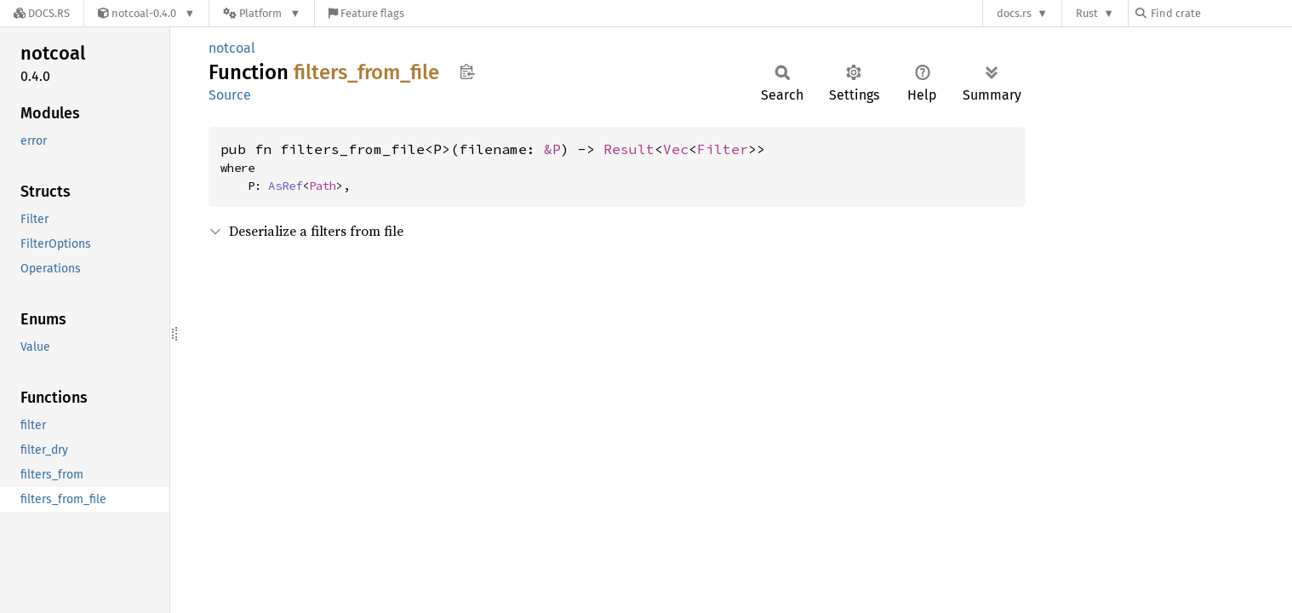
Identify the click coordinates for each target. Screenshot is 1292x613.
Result (629, 149)
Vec (676, 149)
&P (552, 149)
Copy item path (467, 71)
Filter (722, 149)
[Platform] (261, 13)
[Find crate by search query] (1220, 13)
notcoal (232, 48)
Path (322, 185)
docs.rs (1014, 13)
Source (230, 95)
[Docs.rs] (41, 13)
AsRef (285, 185)
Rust (1087, 13)
